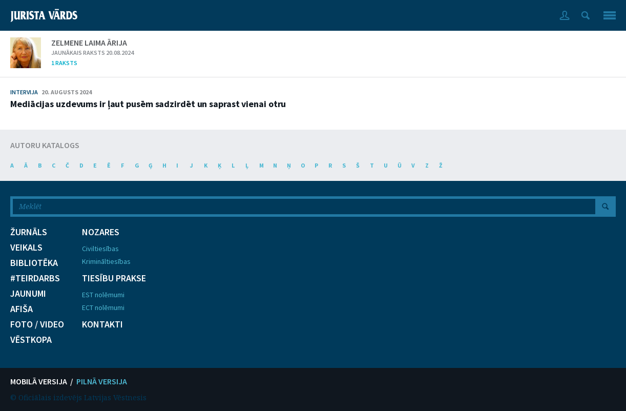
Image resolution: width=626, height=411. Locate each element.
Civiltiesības (100, 248)
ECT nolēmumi (103, 307)
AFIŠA (21, 309)
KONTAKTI (102, 324)
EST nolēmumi (103, 294)
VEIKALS (26, 247)
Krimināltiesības (106, 261)
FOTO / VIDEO (37, 324)
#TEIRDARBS (35, 278)
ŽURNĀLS (28, 232)
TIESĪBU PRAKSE (114, 278)
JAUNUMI (28, 294)
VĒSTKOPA (31, 340)
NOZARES (100, 232)
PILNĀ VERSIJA (101, 381)
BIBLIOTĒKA (34, 263)
